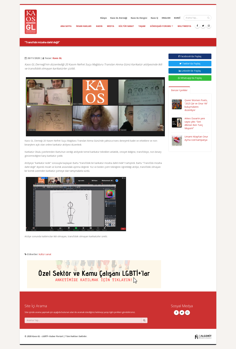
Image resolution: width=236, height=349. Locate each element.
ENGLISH (166, 18)
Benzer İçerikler (179, 90)
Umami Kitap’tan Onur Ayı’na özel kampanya (196, 138)
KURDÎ (177, 18)
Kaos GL (57, 58)
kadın (99, 26)
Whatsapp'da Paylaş (190, 77)
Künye (103, 18)
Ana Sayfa (65, 26)
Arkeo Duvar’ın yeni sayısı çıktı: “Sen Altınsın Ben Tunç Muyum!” (195, 123)
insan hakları (83, 26)
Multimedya (184, 26)
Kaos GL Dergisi (139, 18)
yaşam (141, 26)
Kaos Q (154, 18)
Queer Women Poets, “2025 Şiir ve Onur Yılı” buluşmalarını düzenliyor (196, 105)
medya (110, 26)
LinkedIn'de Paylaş (190, 70)
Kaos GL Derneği (118, 18)
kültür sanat (126, 26)
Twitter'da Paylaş (189, 63)
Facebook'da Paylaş (189, 56)
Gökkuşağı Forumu (160, 26)
